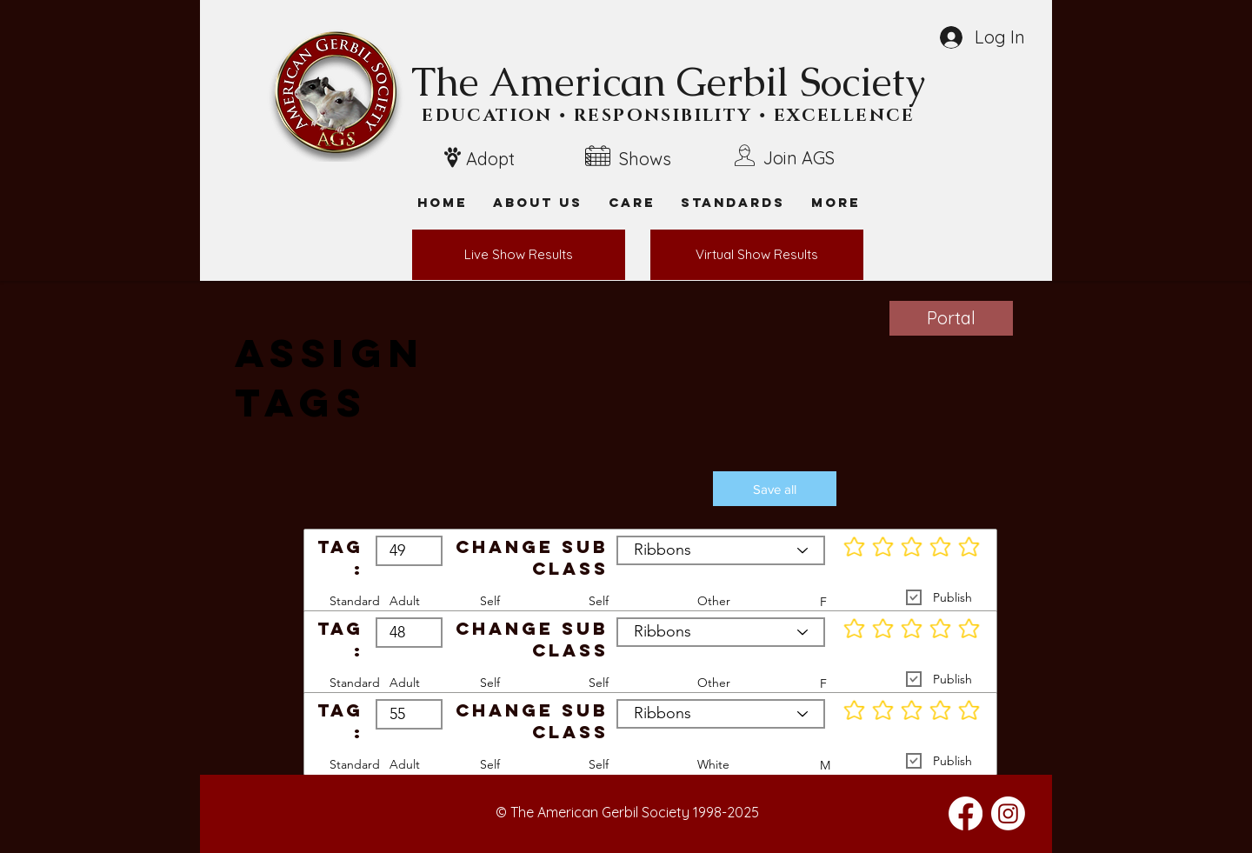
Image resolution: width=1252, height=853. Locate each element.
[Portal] (951, 318)
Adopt (490, 159)
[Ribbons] (720, 550)
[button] (835, 202)
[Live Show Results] (518, 255)
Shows (645, 159)
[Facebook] (965, 813)
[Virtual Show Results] (756, 255)
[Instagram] (1008, 813)
